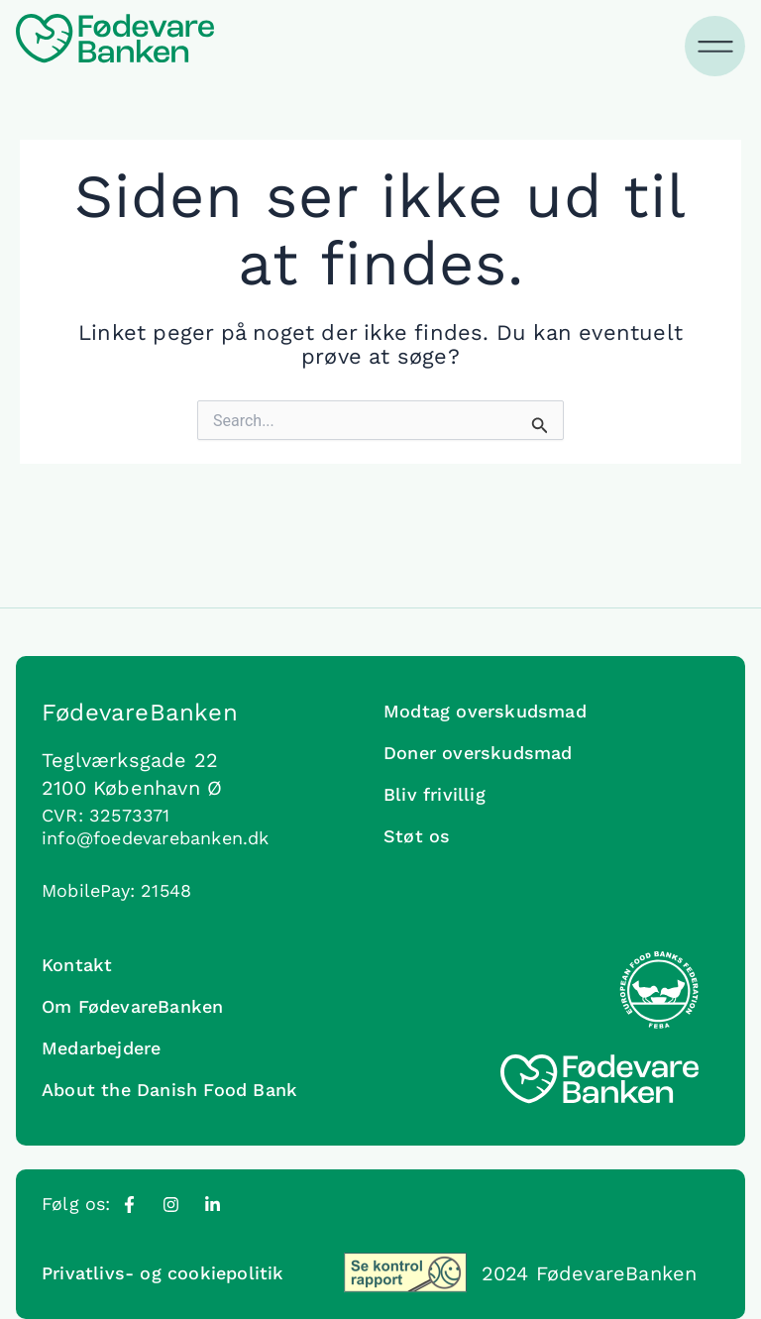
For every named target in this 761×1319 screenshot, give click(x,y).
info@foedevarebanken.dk (156, 837)
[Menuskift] (716, 47)
